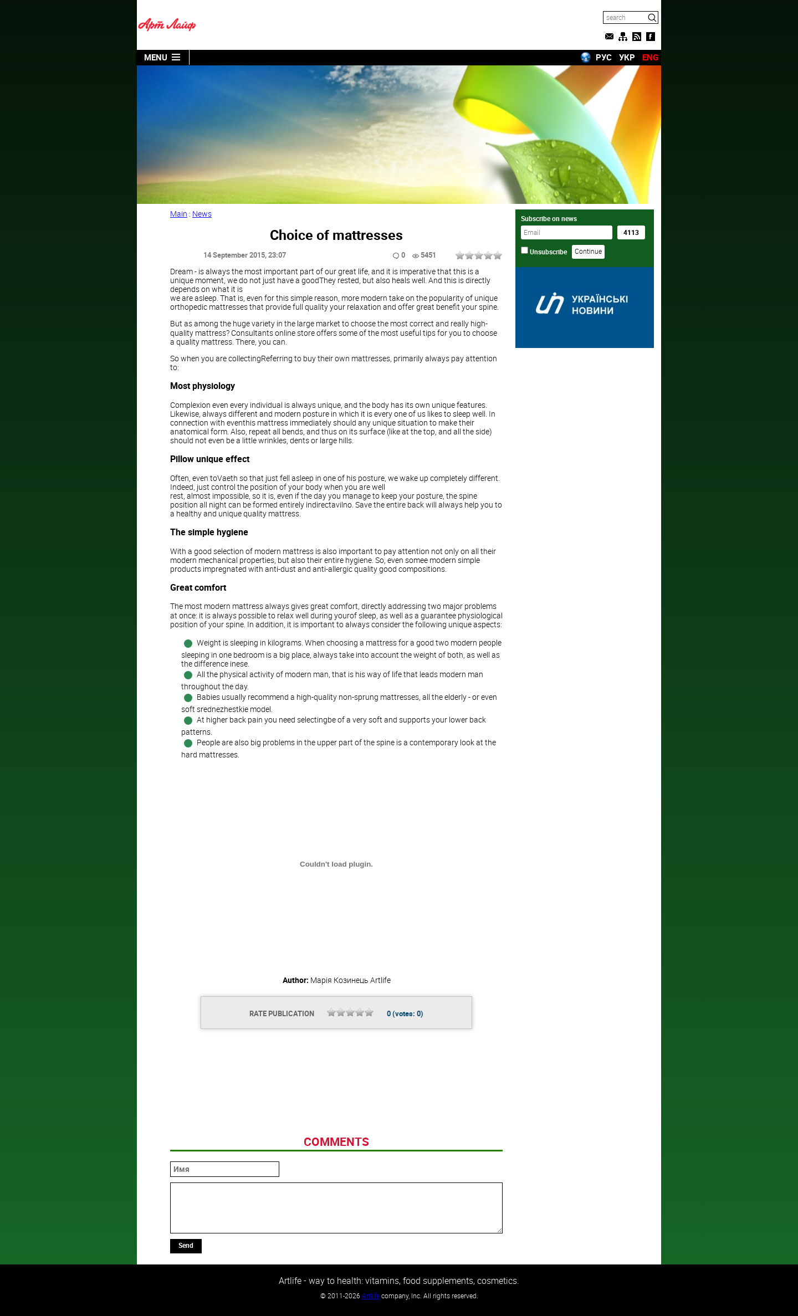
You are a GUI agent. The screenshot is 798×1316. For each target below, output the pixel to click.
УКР (627, 57)
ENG (650, 57)
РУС (604, 57)
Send (185, 1245)
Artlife (371, 1295)
